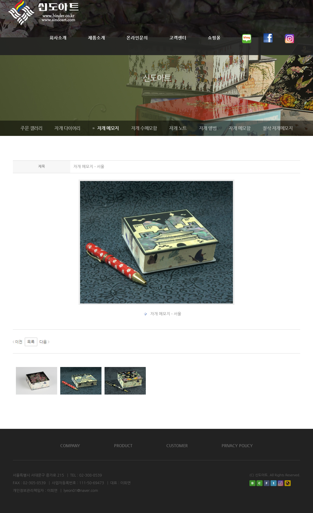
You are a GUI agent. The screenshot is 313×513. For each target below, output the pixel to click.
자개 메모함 (239, 128)
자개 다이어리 (67, 128)
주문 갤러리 (31, 128)
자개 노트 (177, 128)
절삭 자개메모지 (277, 128)
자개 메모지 (105, 128)
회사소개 (58, 45)
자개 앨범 (207, 128)
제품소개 (96, 45)
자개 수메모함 (143, 128)
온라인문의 (137, 45)
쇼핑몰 (214, 45)
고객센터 (177, 45)
